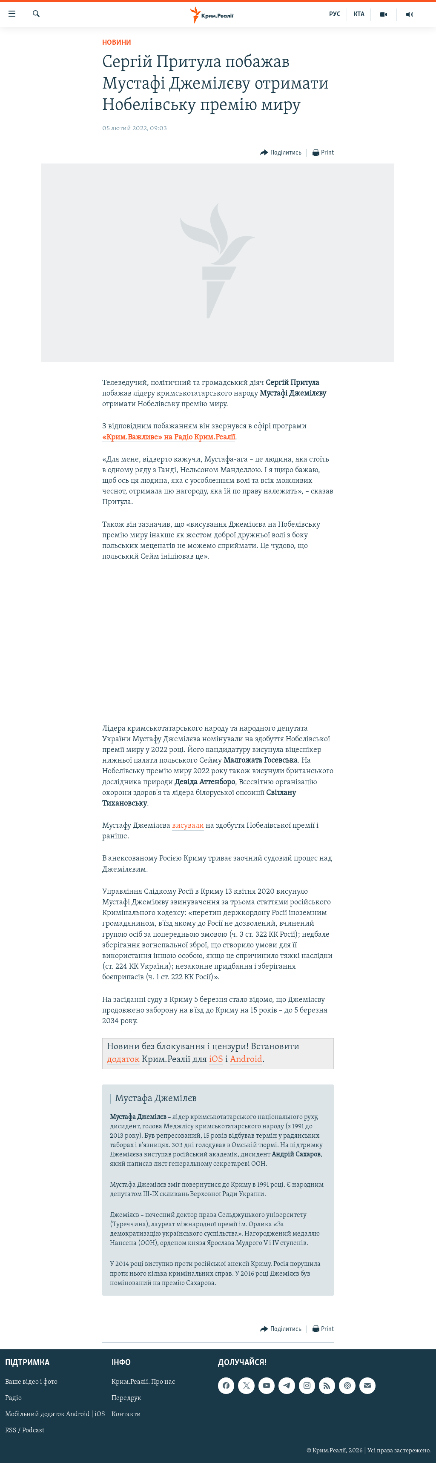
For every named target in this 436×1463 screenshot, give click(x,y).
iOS (216, 1059)
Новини (116, 43)
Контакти (126, 1414)
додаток (123, 1059)
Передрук (126, 1398)
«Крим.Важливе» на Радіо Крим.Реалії (168, 437)
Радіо (13, 1398)
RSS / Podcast (24, 1430)
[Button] (280, 153)
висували (188, 826)
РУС (335, 14)
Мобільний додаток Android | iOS (55, 1414)
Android (246, 1059)
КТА (358, 14)
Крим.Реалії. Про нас (143, 1382)
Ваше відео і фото (31, 1382)
